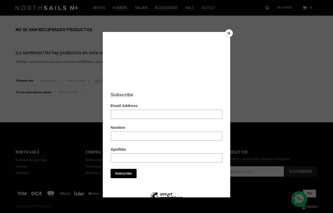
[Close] (229, 33)
